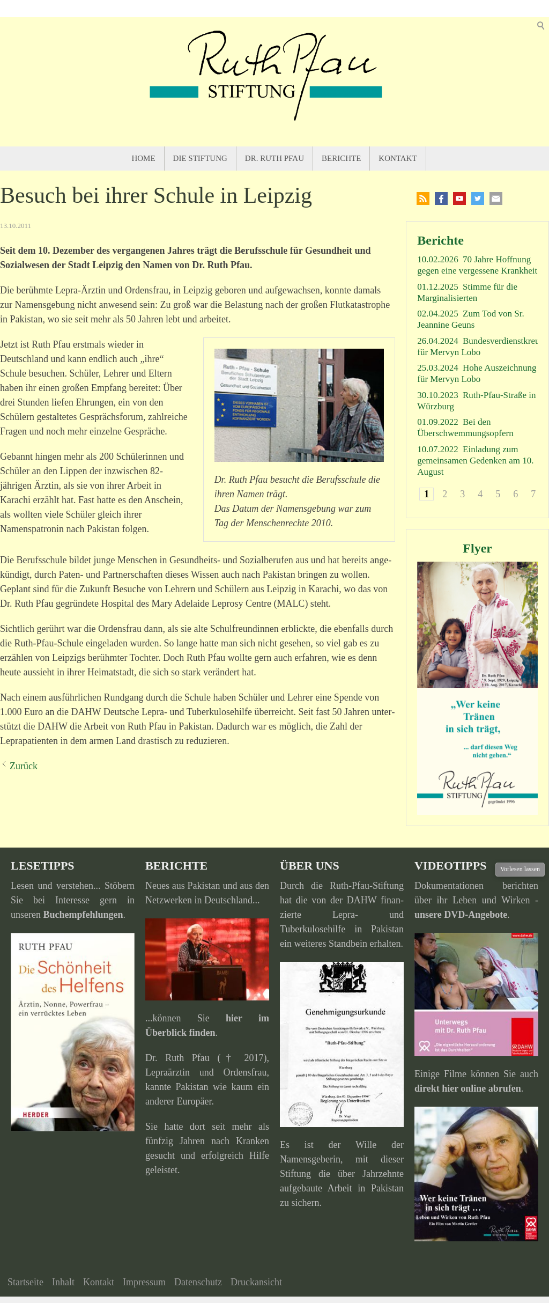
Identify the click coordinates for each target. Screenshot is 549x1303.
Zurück (24, 766)
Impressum (144, 1282)
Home (143, 158)
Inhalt (63, 1282)
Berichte (341, 158)
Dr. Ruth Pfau (274, 158)
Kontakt (398, 158)
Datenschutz (198, 1282)
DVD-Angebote (475, 914)
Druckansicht (256, 1282)
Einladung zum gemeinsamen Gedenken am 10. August (475, 460)
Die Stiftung (200, 158)
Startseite (25, 1282)
